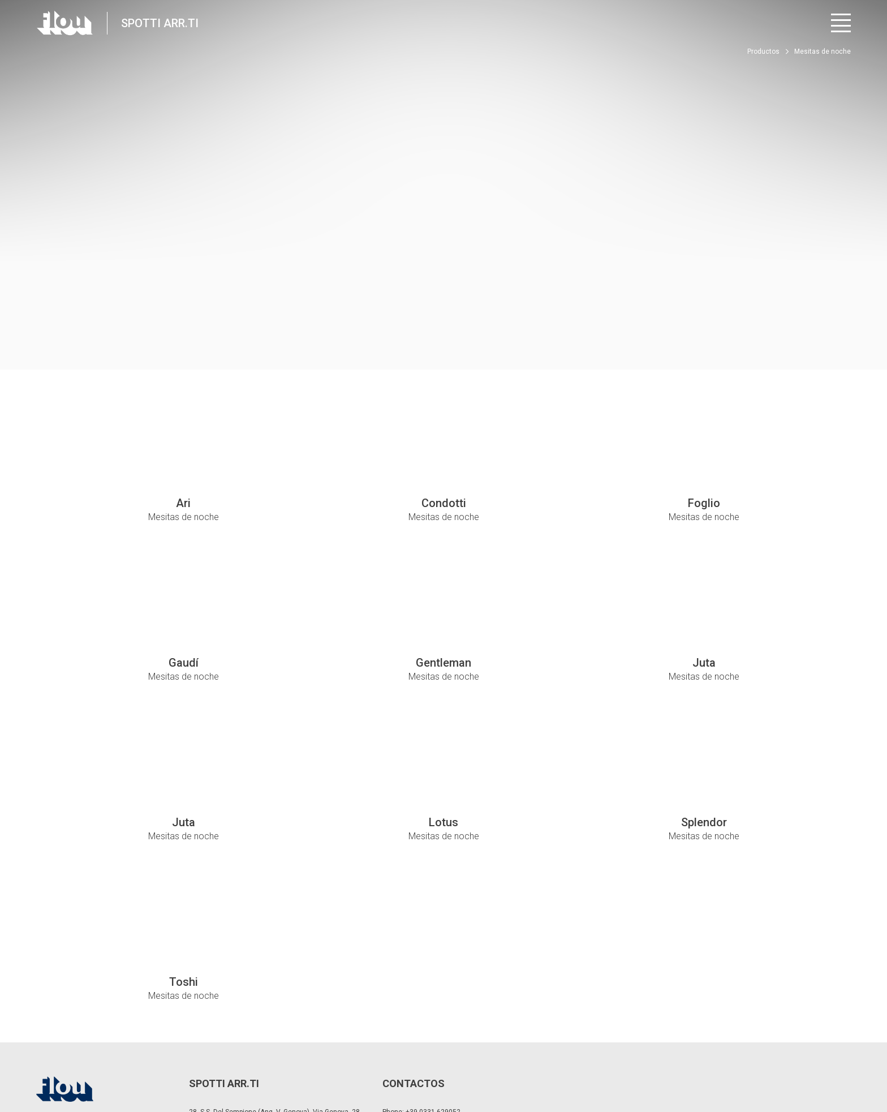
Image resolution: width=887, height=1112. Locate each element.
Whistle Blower (392, 1061)
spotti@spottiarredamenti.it (446, 1010)
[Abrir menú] (841, 23)
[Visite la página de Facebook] (749, 1067)
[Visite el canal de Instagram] (780, 1067)
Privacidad (127, 1061)
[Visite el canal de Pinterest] (843, 1067)
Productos (763, 51)
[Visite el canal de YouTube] (812, 1067)
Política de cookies (325, 1061)
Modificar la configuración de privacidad (220, 1061)
